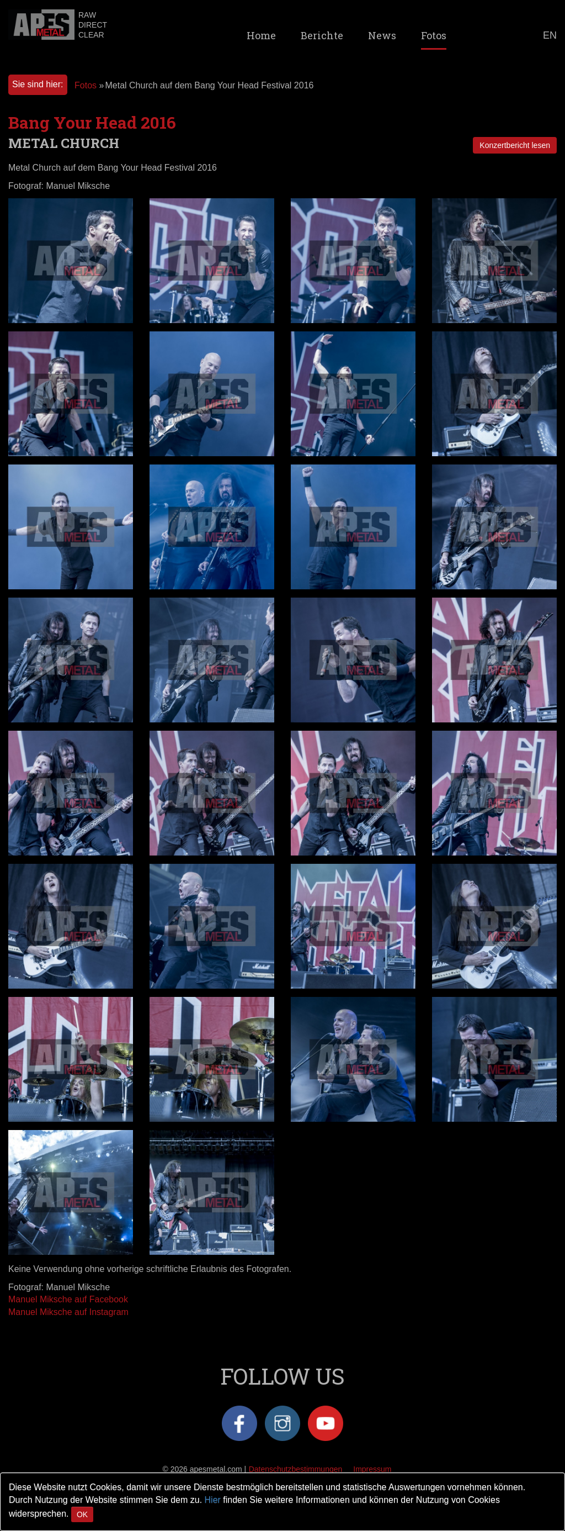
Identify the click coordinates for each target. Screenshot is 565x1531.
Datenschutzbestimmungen (296, 1469)
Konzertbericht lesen (514, 145)
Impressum (372, 1469)
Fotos (433, 35)
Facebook (239, 1423)
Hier (213, 1499)
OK (82, 1514)
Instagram (282, 1423)
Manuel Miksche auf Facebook (68, 1299)
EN (550, 35)
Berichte (322, 35)
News (382, 35)
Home (261, 35)
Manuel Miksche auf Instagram (68, 1312)
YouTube (325, 1423)
